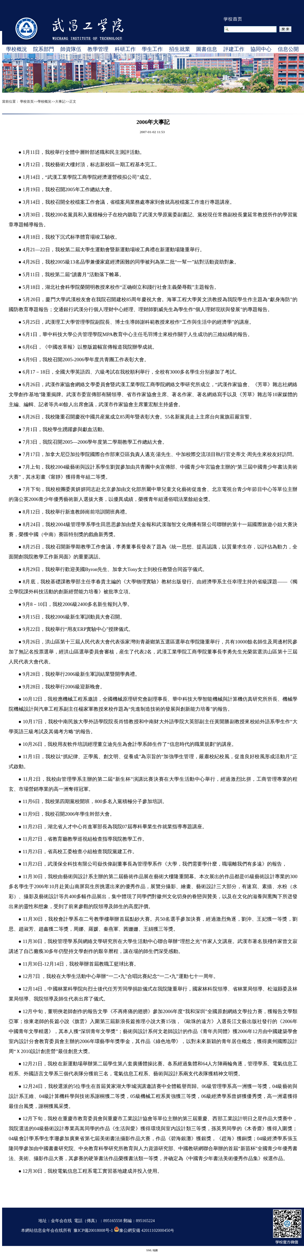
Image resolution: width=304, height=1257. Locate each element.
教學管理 (97, 49)
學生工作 (152, 49)
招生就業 (179, 49)
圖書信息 (206, 49)
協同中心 (260, 49)
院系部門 (43, 49)
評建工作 (233, 49)
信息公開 (288, 49)
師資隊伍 (70, 49)
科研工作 (125, 49)
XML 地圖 (152, 1250)
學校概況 (16, 49)
